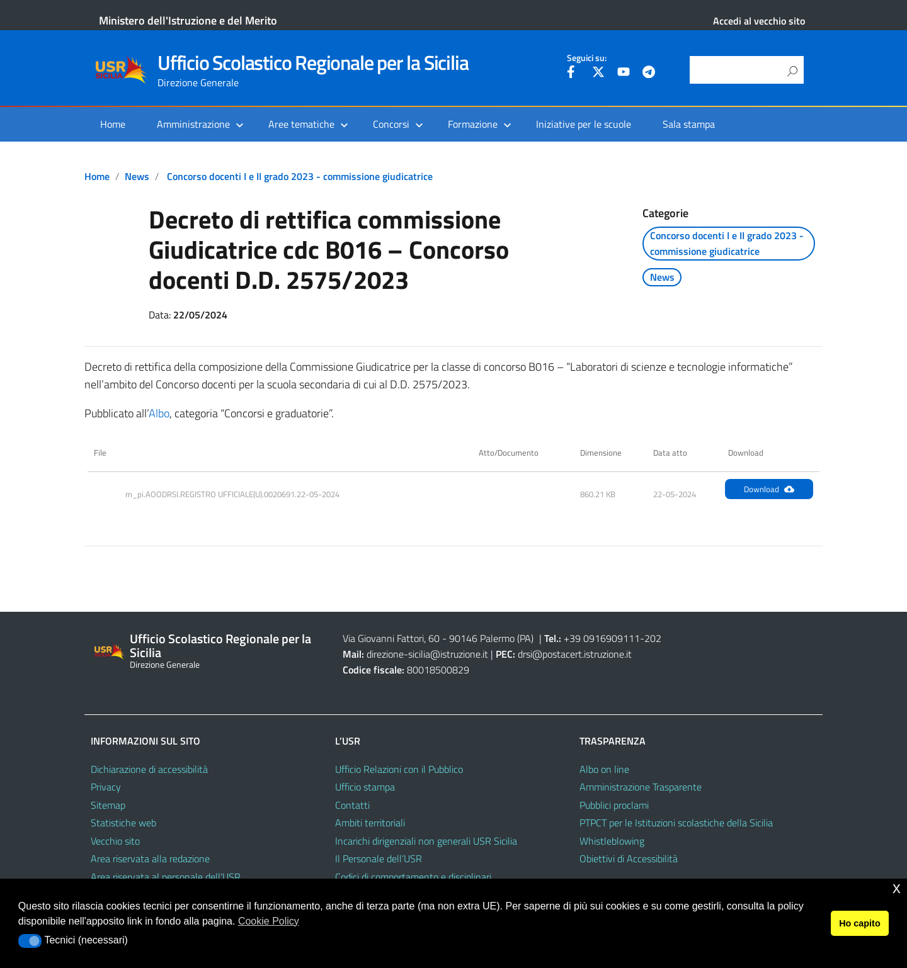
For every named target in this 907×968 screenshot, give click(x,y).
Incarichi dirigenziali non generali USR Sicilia (426, 840)
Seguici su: (587, 58)
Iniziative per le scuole (583, 124)
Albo (159, 413)
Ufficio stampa (365, 786)
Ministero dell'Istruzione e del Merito (188, 20)
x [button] (897, 888)
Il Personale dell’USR (378, 858)
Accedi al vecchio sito (759, 20)
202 (652, 638)
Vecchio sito (115, 840)
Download (769, 489)
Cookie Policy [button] (268, 921)
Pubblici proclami (614, 805)
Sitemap (108, 805)
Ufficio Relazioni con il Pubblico (399, 769)
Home (112, 124)
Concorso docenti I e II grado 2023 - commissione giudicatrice (300, 176)
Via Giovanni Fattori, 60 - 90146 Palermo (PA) (438, 638)
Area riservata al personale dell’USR (166, 876)
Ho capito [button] (860, 923)
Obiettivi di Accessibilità (628, 858)
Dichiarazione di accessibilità (149, 769)
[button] (30, 941)
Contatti (352, 805)
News (137, 176)
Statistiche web (123, 822)
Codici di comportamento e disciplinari (413, 876)
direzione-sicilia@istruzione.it (427, 653)
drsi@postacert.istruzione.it (575, 653)
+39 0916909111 (602, 638)
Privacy (106, 786)
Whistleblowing (611, 840)
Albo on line (604, 769)
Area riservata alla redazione (150, 858)
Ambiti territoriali (370, 822)
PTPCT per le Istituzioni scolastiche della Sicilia (676, 822)
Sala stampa (689, 124)
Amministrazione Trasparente (640, 786)
